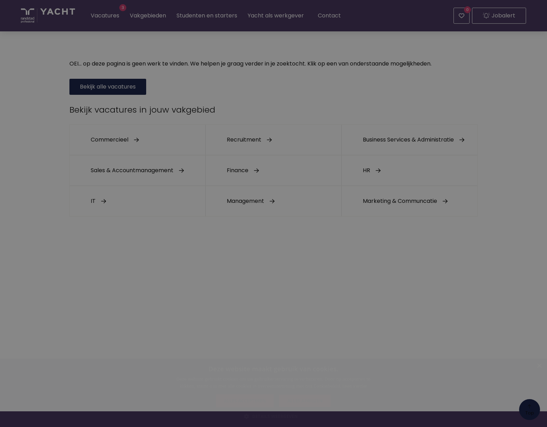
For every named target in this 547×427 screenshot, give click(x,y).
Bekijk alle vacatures (108, 87)
